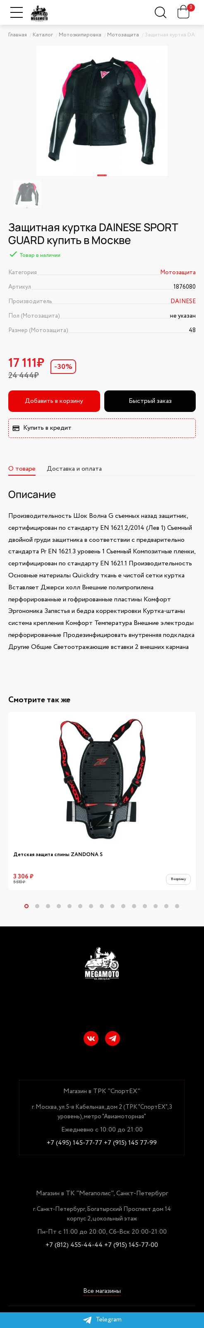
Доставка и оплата (74, 469)
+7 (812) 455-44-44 (74, 1245)
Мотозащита (178, 272)
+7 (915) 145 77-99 (130, 1143)
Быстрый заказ (150, 401)
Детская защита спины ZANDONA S (58, 854)
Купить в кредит (42, 428)
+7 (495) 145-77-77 (74, 1143)
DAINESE (183, 301)
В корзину (173, 880)
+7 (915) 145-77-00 (131, 1245)
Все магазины (102, 1291)
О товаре (22, 469)
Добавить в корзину (54, 401)
